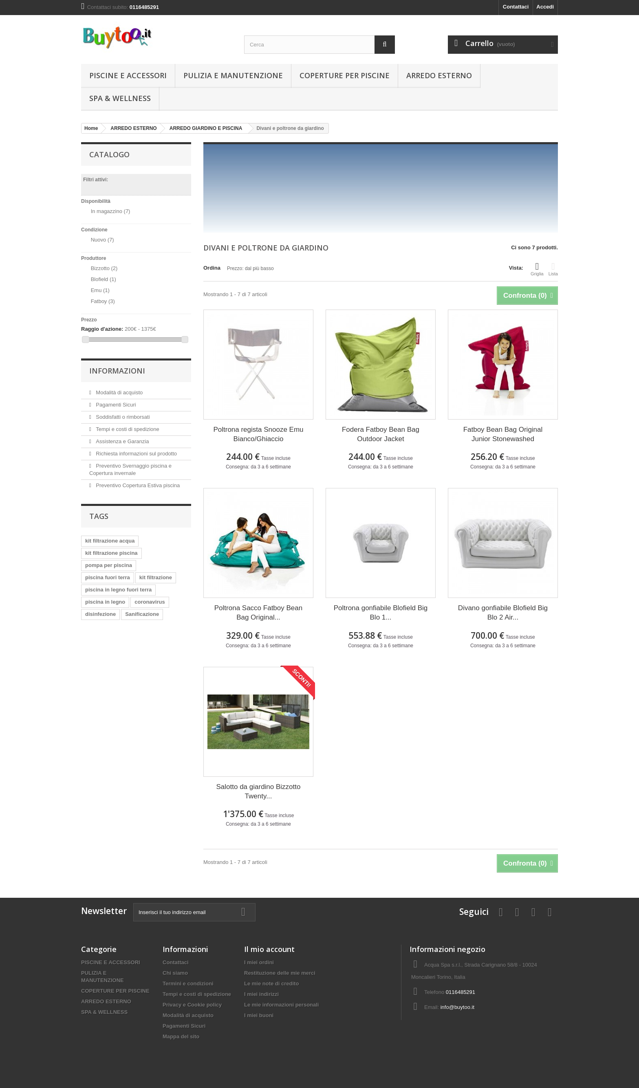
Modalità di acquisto (119, 392)
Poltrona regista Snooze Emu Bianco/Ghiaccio (258, 434)
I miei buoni (258, 1015)
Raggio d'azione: (102, 329)
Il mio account (269, 949)
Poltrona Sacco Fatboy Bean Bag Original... (258, 612)
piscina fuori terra (107, 577)
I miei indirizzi (261, 994)
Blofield (103, 279)
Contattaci (516, 7)
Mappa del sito (181, 1036)
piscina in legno (105, 602)
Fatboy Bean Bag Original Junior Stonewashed (503, 434)
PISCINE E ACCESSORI (128, 75)
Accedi (545, 7)
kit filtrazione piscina (111, 553)
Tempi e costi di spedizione (127, 429)
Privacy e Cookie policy (192, 1005)
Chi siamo (175, 973)
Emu (100, 290)
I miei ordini (259, 962)
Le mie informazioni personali (281, 1005)
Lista (553, 269)
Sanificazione (142, 614)
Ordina (211, 268)
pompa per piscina (108, 565)
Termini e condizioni (188, 983)
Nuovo (102, 240)
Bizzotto (104, 268)
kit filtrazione (155, 577)
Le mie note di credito (271, 983)
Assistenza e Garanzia (122, 441)
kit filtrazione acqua (109, 541)
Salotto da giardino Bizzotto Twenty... (258, 791)
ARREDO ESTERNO (439, 75)
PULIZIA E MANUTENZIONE (233, 75)
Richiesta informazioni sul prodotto (136, 454)
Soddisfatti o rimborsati (122, 417)
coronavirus (149, 602)
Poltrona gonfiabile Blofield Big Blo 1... (381, 612)
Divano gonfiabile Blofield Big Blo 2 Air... (503, 612)
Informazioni (117, 371)
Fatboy (103, 301)
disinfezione (100, 614)
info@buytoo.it (457, 1007)
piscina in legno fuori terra (118, 590)
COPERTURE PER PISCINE (345, 75)
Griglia (537, 269)
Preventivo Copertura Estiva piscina (137, 485)
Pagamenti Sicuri (115, 405)
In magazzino (110, 211)
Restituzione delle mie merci (279, 973)
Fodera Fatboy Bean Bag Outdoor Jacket (380, 434)
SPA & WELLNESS (120, 98)
